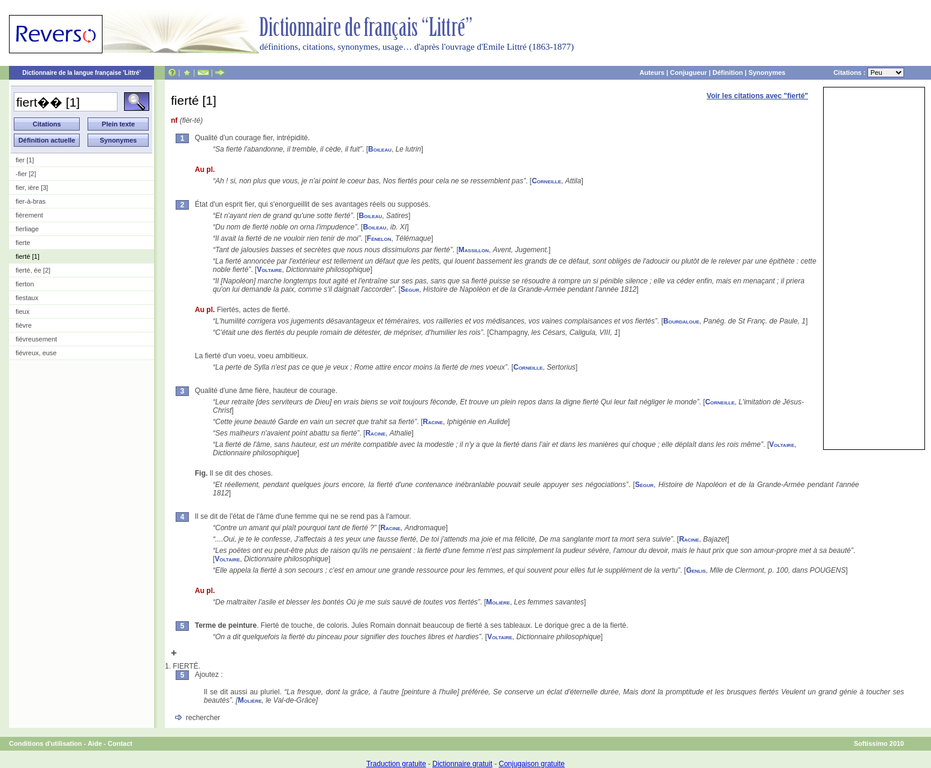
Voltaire (269, 269)
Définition (727, 72)
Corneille (546, 181)
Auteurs (652, 72)
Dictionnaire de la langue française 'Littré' (81, 72)
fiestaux (27, 297)
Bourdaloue (681, 321)
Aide (95, 743)
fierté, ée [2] (33, 270)
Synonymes (766, 72)
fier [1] (25, 160)
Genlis (696, 570)
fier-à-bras (31, 201)
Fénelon (379, 238)
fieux (22, 311)
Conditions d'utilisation (45, 743)
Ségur (409, 289)
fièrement (29, 215)
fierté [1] (28, 256)
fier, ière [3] (32, 187)
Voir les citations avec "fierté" (757, 96)
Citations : (868, 72)
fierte (23, 242)
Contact (120, 743)
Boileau (379, 149)
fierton (25, 284)
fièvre (24, 325)
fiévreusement (36, 339)
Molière (498, 602)
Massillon (474, 250)
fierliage (27, 228)
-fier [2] (26, 173)
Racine (433, 422)
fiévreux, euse (36, 352)
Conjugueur (688, 72)
